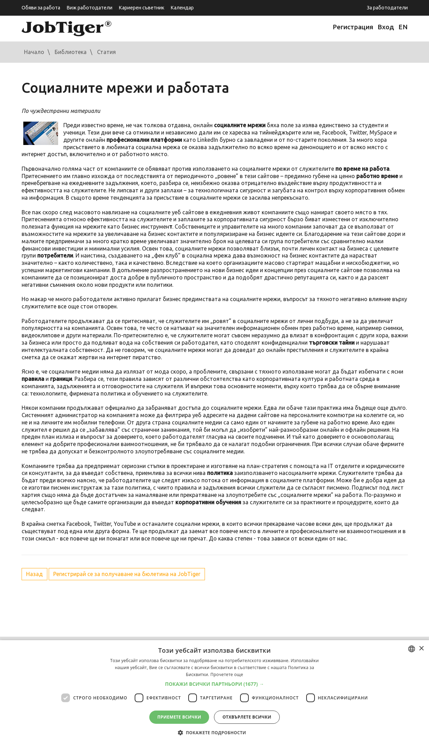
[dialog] (214, 692)
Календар (182, 7)
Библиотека (71, 52)
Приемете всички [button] (179, 717)
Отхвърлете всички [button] (246, 717)
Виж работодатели (89, 7)
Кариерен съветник (141, 7)
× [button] (421, 648)
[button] (214, 684)
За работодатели (387, 7)
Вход (386, 27)
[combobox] (411, 648)
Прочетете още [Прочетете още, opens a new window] (226, 674)
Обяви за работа (41, 7)
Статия (106, 52)
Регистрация (353, 27)
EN (403, 27)
